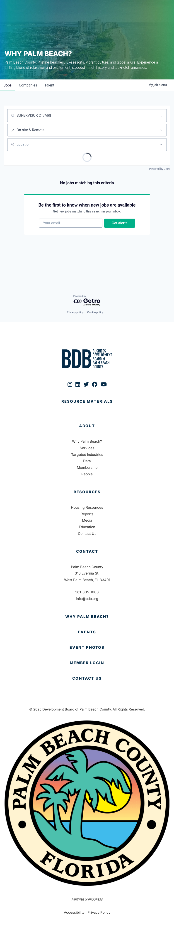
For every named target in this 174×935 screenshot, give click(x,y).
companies (28, 85)
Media (87, 520)
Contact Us (87, 533)
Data (87, 461)
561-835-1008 (87, 592)
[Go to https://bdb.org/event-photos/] (87, 647)
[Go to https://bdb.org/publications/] (87, 406)
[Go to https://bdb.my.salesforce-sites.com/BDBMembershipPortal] (87, 663)
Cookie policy (95, 312)
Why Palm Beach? (87, 441)
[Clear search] (161, 116)
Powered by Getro (159, 168)
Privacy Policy (98, 912)
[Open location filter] (161, 145)
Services (87, 448)
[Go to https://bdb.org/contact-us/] (87, 678)
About (87, 426)
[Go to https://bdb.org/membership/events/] (87, 632)
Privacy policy (75, 312)
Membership (87, 467)
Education (87, 527)
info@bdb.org (87, 599)
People (87, 474)
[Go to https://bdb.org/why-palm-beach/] (87, 617)
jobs (8, 85)
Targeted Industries (87, 454)
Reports (87, 514)
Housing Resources (87, 507)
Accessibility (74, 912)
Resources (87, 492)
